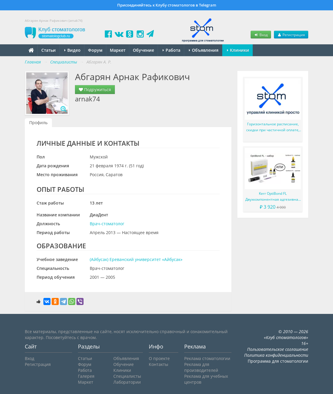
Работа (171, 50)
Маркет (117, 50)
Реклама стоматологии (207, 358)
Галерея (86, 376)
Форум (95, 50)
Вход (260, 34)
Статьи (48, 50)
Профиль (38, 122)
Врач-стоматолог (107, 223)
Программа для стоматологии (278, 361)
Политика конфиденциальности (276, 355)
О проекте (159, 358)
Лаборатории (127, 382)
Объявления (203, 50)
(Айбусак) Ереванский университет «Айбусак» (136, 259)
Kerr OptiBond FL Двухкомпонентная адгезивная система (272, 196)
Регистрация (291, 34)
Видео (72, 50)
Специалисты (127, 376)
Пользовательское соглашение (277, 349)
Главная (33, 62)
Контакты (158, 364)
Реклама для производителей (201, 367)
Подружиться (95, 89)
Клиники (238, 50)
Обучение (143, 50)
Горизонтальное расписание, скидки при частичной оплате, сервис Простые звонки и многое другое (272, 127)
